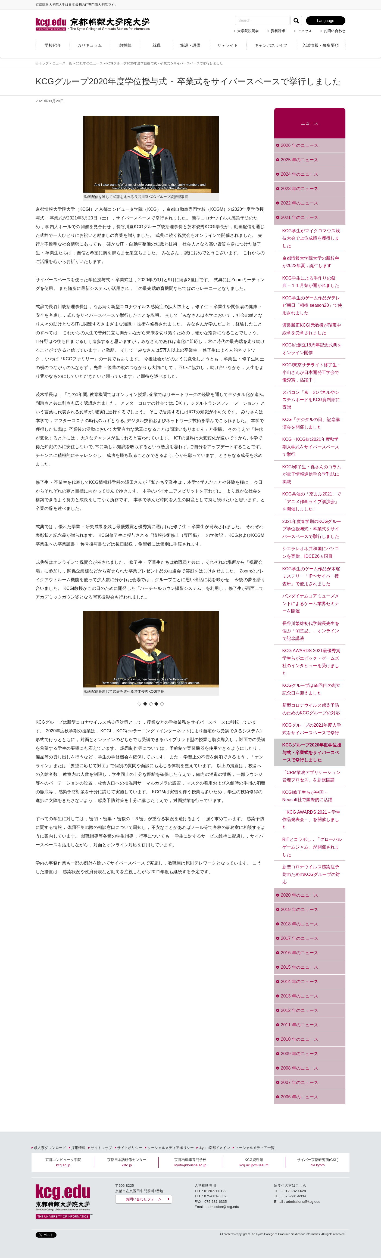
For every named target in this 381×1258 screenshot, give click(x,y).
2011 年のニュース (299, 1024)
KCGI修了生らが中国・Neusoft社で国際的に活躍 (307, 796)
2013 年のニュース (299, 996)
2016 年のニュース (299, 952)
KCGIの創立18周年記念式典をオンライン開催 (312, 349)
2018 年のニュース (299, 924)
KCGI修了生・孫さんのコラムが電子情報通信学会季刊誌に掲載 (311, 474)
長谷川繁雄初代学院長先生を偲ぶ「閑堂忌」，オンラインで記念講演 (310, 631)
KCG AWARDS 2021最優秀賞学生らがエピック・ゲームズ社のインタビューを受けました (311, 662)
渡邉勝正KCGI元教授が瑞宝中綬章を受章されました (311, 329)
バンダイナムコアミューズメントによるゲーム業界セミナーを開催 (310, 603)
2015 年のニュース (299, 967)
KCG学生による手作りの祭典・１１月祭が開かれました (310, 282)
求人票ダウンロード (50, 1148)
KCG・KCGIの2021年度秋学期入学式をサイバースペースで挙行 (310, 447)
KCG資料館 (253, 1162)
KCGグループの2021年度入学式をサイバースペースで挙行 (311, 729)
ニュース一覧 (62, 63)
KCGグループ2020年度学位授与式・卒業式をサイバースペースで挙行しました (311, 752)
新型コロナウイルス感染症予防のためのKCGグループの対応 (311, 874)
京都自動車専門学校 (190, 1162)
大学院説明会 (248, 31)
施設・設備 (190, 45)
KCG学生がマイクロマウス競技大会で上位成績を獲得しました (311, 238)
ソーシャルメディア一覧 (254, 1148)
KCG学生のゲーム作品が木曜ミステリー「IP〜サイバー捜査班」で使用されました (311, 576)
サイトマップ (101, 1148)
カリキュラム (89, 45)
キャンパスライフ (271, 45)
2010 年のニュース (299, 1039)
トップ (44, 63)
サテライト (227, 45)
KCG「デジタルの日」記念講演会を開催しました (311, 423)
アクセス (305, 31)
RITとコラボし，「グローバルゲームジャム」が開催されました (312, 847)
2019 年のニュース (299, 909)
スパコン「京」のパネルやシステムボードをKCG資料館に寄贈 (311, 400)
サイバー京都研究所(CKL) (318, 1162)
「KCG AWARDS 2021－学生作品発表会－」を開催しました (311, 819)
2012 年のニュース (299, 1010)
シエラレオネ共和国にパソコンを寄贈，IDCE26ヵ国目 (310, 552)
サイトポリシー (129, 1148)
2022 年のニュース (299, 203)
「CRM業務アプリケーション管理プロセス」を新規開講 (311, 776)
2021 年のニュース (299, 217)
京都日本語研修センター (126, 1162)
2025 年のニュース (299, 159)
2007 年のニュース (299, 1082)
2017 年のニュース (299, 938)
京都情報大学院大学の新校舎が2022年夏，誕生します (310, 262)
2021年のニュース (89, 63)
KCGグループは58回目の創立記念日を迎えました (311, 689)
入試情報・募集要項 (320, 45)
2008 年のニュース (299, 1068)
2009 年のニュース (299, 1053)
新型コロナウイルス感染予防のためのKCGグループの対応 (311, 709)
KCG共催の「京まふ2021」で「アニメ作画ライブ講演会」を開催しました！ (311, 501)
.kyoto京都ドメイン (214, 1148)
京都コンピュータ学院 (63, 1162)
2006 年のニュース (299, 1097)
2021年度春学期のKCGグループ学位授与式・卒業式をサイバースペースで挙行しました (311, 529)
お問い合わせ (334, 31)
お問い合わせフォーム (143, 1199)
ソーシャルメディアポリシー (170, 1148)
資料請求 (278, 31)
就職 (156, 45)
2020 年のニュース (299, 895)
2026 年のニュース (299, 145)
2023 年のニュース (299, 188)
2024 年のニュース (299, 174)
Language (325, 20)
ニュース (309, 123)
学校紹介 (53, 45)
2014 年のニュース (299, 981)
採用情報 (78, 1148)
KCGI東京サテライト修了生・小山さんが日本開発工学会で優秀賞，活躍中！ (311, 372)
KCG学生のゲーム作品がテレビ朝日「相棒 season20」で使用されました (312, 305)
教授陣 (125, 45)
